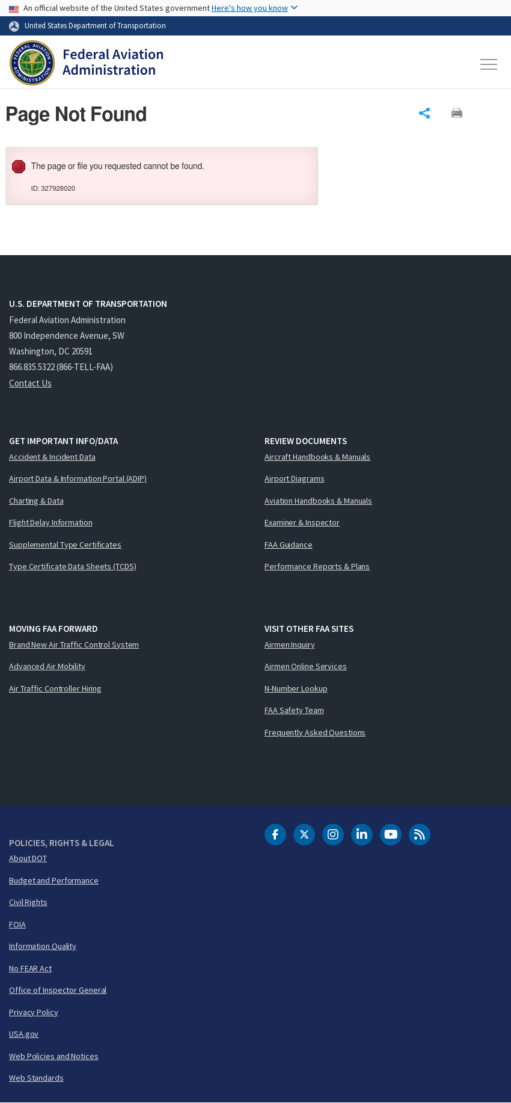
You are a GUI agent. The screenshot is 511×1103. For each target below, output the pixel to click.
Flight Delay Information (51, 522)
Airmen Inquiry (290, 644)
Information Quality (42, 946)
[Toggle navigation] (489, 64)
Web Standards (36, 1077)
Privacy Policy (33, 1012)
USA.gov (23, 1033)
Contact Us (30, 383)
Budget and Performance (54, 880)
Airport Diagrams (294, 478)
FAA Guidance (289, 544)
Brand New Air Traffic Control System (74, 644)
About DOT (28, 858)
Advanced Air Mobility (47, 666)
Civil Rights (28, 902)
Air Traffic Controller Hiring (55, 688)
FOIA (17, 924)
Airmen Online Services (306, 666)
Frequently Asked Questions (315, 732)
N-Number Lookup (296, 688)
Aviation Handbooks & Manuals (318, 500)
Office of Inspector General (57, 989)
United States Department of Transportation (95, 25)
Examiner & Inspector (302, 522)
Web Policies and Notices (54, 1056)
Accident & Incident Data (52, 456)
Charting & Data (36, 500)
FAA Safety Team (294, 710)
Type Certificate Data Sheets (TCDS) (72, 566)
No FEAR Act (30, 968)
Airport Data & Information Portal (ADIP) (78, 478)
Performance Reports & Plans (317, 566)
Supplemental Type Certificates (65, 544)
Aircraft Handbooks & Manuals (317, 456)
